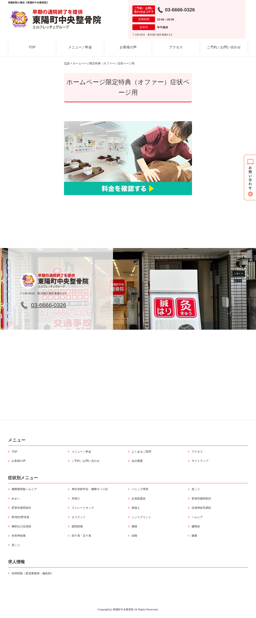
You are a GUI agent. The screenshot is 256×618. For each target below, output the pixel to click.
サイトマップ (200, 460)
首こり (196, 489)
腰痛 (134, 526)
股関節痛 (77, 526)
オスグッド (79, 517)
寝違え (136, 507)
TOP (32, 47)
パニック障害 (140, 489)
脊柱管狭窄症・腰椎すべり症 (90, 489)
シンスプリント (141, 517)
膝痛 (194, 535)
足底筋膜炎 (139, 498)
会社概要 (137, 460)
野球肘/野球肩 (20, 517)
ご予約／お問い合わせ (224, 47)
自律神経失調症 (201, 507)
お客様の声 (128, 47)
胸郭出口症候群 (21, 526)
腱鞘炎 (196, 526)
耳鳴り (76, 498)
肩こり (16, 545)
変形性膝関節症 (201, 498)
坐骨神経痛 (19, 535)
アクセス (176, 47)
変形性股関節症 (21, 507)
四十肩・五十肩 (81, 535)
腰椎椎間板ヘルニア (24, 489)
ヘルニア (197, 517)
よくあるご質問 (141, 451)
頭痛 (134, 535)
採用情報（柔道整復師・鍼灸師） (33, 573)
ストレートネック (83, 507)
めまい (16, 498)
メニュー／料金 (80, 47)
